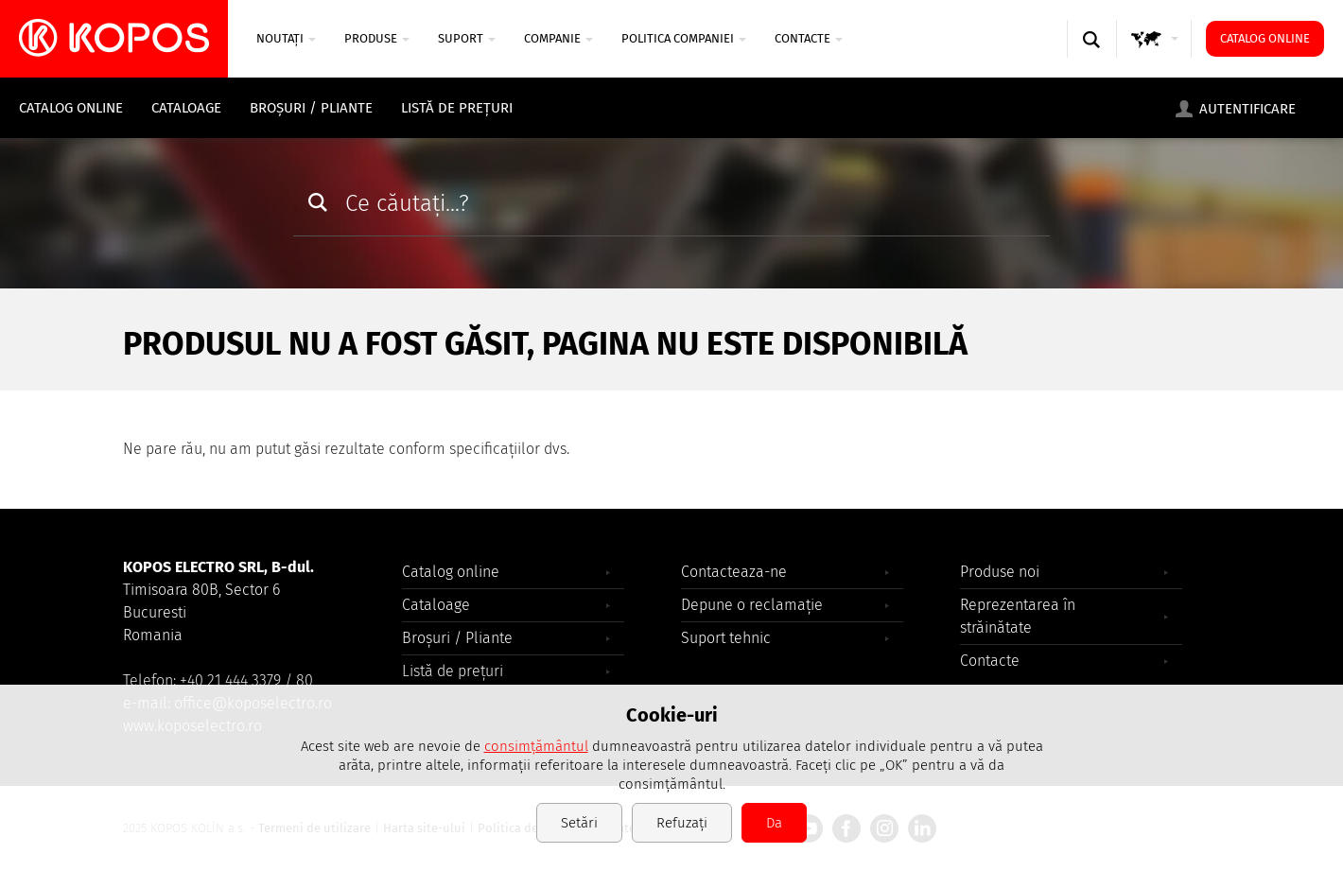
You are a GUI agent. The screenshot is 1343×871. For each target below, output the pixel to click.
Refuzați (681, 822)
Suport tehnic (726, 638)
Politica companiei (683, 38)
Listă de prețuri (457, 107)
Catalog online (1265, 38)
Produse (377, 38)
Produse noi (999, 572)
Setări (579, 822)
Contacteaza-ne (734, 572)
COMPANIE (558, 38)
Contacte (809, 38)
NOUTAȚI (286, 38)
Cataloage (186, 107)
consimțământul (536, 746)
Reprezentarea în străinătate (1017, 616)
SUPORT (467, 38)
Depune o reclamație (752, 605)
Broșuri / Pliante (311, 107)
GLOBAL (1154, 57)
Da (774, 822)
